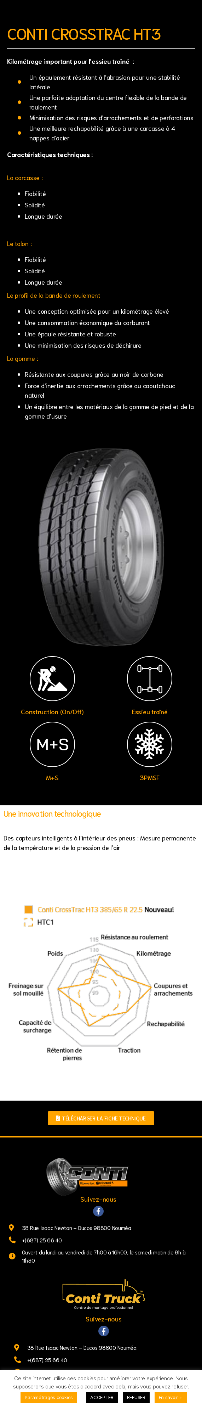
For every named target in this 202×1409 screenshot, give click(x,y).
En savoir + (171, 1397)
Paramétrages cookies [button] (49, 1397)
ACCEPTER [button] (102, 1397)
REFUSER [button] (136, 1397)
